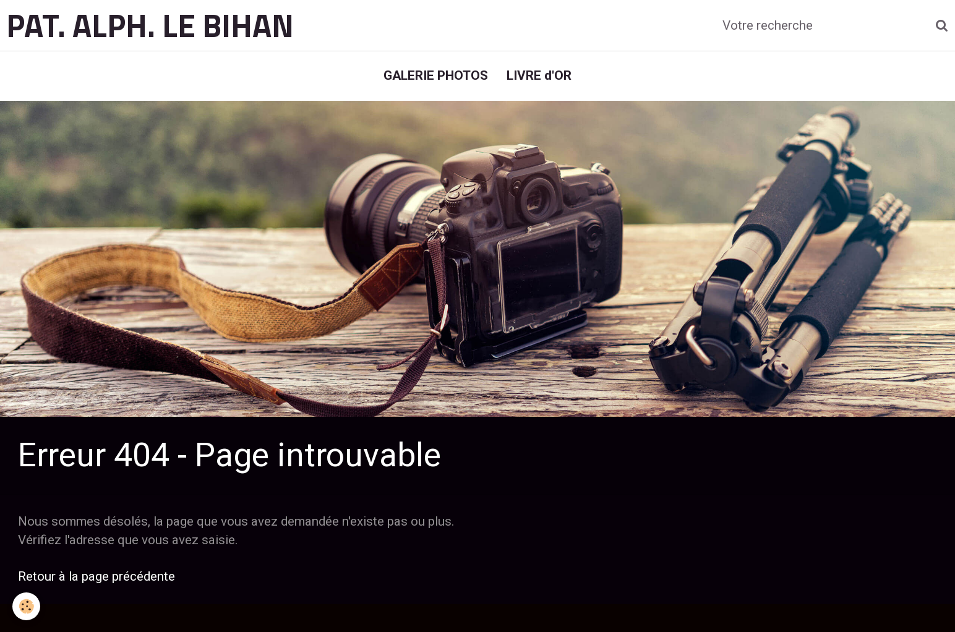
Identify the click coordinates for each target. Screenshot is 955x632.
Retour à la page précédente (96, 576)
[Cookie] (26, 606)
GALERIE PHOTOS (435, 75)
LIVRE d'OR (539, 75)
